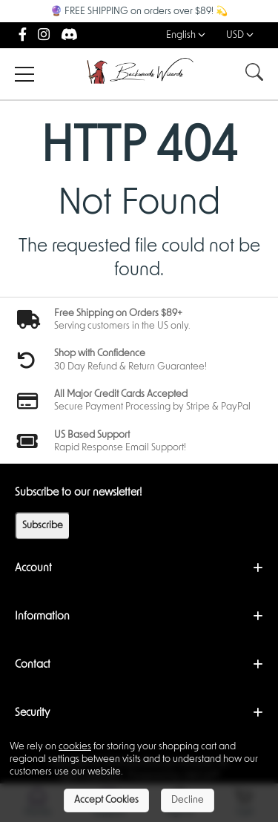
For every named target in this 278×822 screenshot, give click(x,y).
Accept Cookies (106, 800)
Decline (187, 800)
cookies (75, 747)
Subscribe (42, 525)
